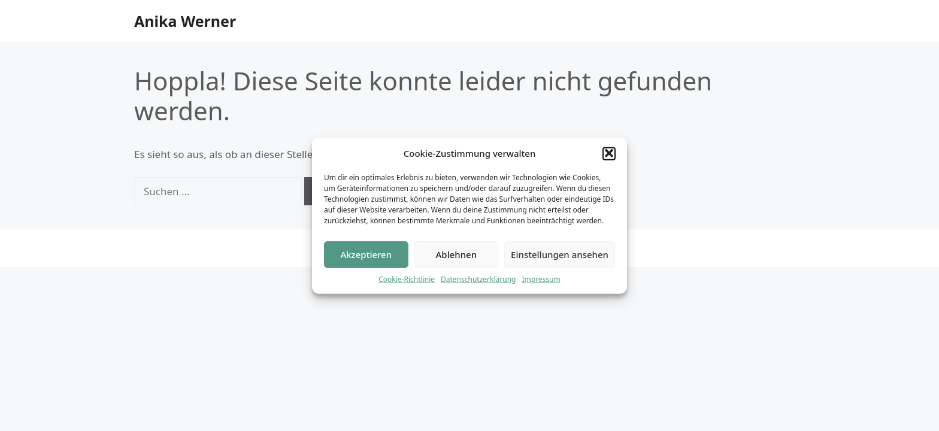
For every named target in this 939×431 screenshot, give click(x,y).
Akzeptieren (366, 256)
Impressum (541, 280)
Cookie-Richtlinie (406, 280)
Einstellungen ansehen (559, 256)
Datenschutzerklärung (478, 280)
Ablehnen (456, 256)
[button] (609, 154)
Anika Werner (185, 21)
